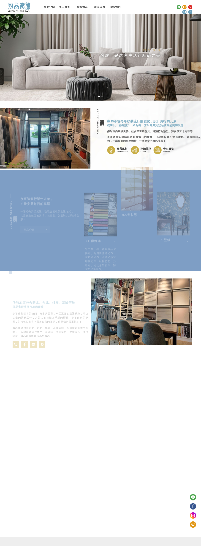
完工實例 (64, 7)
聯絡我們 (115, 7)
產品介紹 (49, 7)
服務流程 (100, 7)
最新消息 (82, 7)
